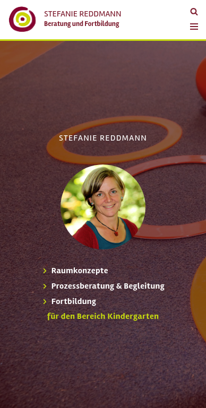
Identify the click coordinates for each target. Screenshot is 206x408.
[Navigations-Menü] (191, 22)
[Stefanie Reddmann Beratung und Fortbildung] (64, 19)
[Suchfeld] (194, 11)
